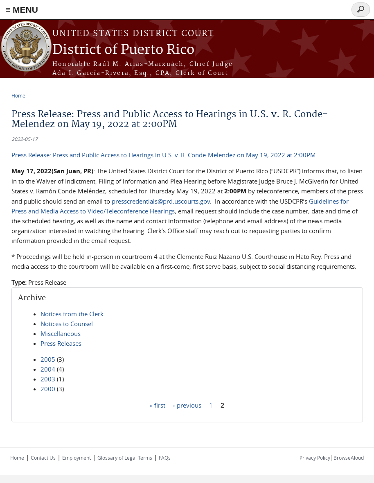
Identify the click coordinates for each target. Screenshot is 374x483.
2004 (48, 369)
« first (157, 405)
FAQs (165, 457)
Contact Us (43, 457)
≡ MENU (21, 9)
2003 (48, 379)
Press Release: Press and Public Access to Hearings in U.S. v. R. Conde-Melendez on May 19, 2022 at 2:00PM (163, 155)
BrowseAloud (348, 457)
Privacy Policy (315, 457)
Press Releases (61, 343)
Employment (76, 457)
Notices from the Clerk (72, 314)
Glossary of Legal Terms (124, 457)
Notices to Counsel (67, 324)
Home (18, 95)
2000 (48, 389)
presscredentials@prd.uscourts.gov (161, 201)
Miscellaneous (61, 333)
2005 (48, 359)
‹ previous (187, 405)
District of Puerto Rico (123, 50)
